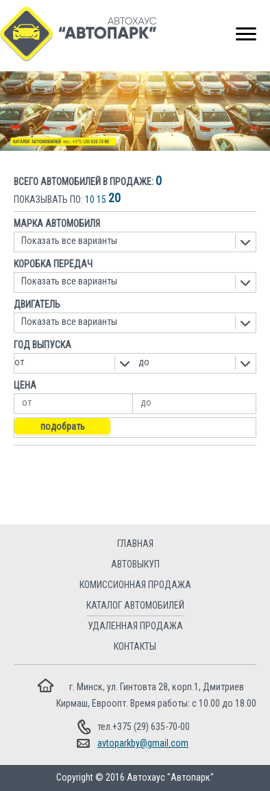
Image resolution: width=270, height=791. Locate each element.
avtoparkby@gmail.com (142, 743)
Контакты (135, 646)
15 (101, 199)
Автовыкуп (135, 564)
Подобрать (62, 426)
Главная (135, 543)
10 (90, 199)
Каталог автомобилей (135, 605)
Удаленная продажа (135, 625)
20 (114, 198)
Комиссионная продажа (135, 584)
